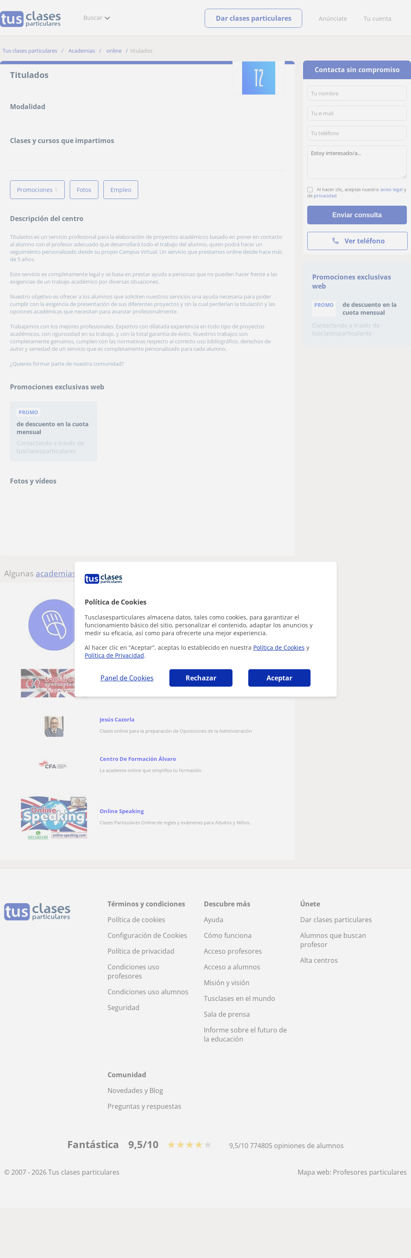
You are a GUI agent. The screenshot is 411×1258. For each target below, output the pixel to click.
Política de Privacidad (114, 655)
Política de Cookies (279, 647)
